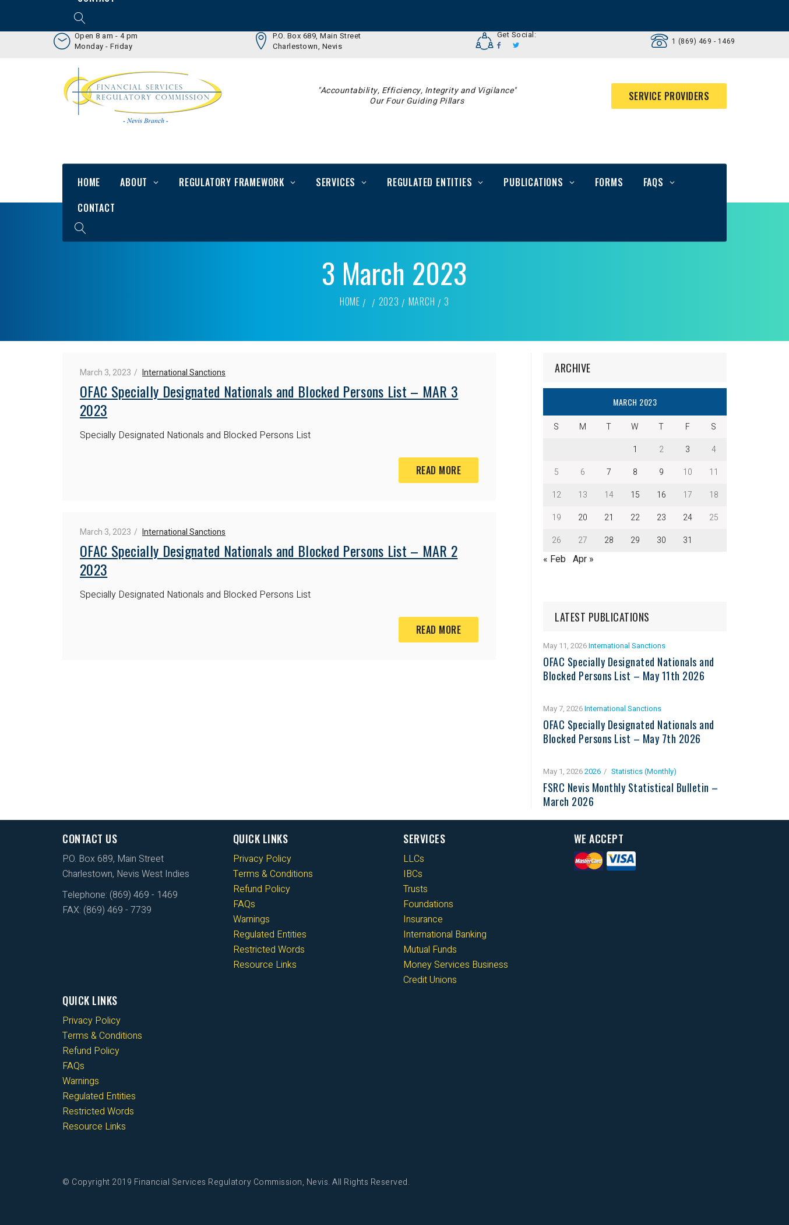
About (133, 182)
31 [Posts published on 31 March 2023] (687, 540)
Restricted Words (269, 950)
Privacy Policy (262, 859)
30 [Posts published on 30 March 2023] (661, 540)
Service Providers (669, 96)
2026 (592, 771)
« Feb (554, 559)
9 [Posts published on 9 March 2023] (661, 472)
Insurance (423, 919)
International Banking (445, 935)
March (421, 301)
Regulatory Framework (231, 182)
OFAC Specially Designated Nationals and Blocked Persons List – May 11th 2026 (628, 668)
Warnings (251, 919)
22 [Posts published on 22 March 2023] (635, 518)
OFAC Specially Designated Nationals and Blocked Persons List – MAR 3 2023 (269, 400)
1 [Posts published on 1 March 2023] (635, 449)
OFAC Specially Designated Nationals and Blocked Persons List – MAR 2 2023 (268, 560)
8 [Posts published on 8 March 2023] (635, 472)
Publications (533, 182)
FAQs (653, 182)
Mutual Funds (430, 950)
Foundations (428, 904)
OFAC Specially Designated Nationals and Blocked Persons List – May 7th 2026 (628, 731)
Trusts (415, 889)
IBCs (412, 874)
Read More (439, 470)
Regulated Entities (429, 182)
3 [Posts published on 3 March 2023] (687, 449)
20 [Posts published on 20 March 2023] (582, 518)
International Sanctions (184, 373)
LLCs (413, 859)
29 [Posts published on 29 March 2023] (635, 540)
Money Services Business (455, 965)
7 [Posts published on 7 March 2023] (609, 472)
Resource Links (265, 965)
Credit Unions (430, 980)
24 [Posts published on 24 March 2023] (687, 518)
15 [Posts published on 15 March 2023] (635, 495)
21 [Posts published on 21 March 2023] (609, 518)
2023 (389, 301)
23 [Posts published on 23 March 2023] (661, 518)
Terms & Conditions (273, 874)
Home (89, 182)
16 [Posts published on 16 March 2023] (661, 495)
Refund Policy (261, 889)
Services (335, 182)
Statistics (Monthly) (644, 771)
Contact (96, 208)
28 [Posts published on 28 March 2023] (609, 540)
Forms (609, 182)
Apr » (583, 559)
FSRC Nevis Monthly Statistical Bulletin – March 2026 (630, 794)
